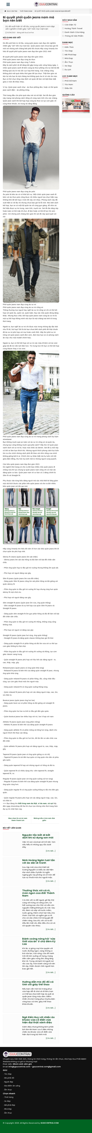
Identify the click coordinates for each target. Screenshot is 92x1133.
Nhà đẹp (69, 58)
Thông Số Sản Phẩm (74, 36)
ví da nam (42, 803)
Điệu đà (68, 88)
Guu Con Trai (10, 11)
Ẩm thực (69, 62)
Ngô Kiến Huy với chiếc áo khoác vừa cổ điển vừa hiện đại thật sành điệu (38, 1020)
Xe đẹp (68, 66)
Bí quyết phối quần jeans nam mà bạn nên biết (53, 11)
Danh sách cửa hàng (74, 32)
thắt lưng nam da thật (27, 803)
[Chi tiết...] (50, 851)
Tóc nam (69, 85)
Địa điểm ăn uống (12, 1086)
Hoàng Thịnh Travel (73, 29)
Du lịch (68, 70)
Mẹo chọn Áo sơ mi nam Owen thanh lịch (17, 819)
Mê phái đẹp (70, 55)
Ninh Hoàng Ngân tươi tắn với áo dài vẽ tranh (38, 861)
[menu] (8, 5)
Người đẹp (8, 1082)
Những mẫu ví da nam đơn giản (44, 819)
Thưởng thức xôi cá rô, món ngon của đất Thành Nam (38, 893)
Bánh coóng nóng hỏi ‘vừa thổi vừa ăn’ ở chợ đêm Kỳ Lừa (38, 941)
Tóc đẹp (69, 51)
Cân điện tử (70, 25)
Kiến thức (69, 47)
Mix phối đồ (9, 1078)
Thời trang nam (26, 11)
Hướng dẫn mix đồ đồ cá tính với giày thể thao (37, 983)
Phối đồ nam (71, 81)
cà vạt (50, 803)
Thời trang (8, 1097)
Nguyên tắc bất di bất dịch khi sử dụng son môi (37, 836)
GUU (5, 1070)
